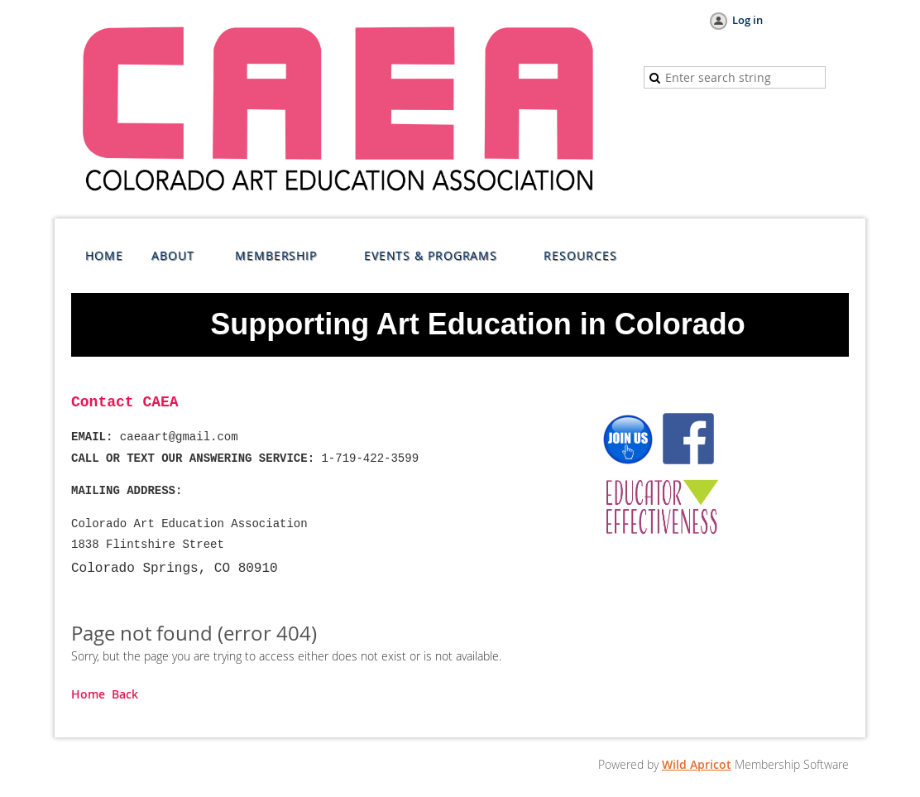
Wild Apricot (696, 764)
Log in (747, 19)
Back (125, 694)
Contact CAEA (125, 402)
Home (88, 694)
